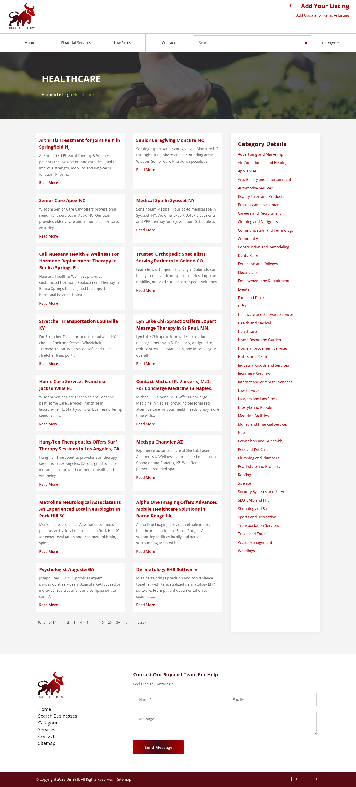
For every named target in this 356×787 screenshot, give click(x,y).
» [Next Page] (132, 622)
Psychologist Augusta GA (66, 569)
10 (102, 622)
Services (46, 730)
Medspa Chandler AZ (159, 442)
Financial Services (76, 42)
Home (30, 42)
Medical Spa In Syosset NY (165, 200)
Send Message (158, 747)
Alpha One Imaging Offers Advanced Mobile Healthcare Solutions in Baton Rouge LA (177, 509)
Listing (63, 94)
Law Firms (122, 42)
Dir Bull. (73, 779)
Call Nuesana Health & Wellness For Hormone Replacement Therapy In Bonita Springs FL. (79, 261)
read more (48, 182)
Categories (331, 42)
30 (118, 622)
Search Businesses (57, 716)
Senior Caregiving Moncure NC (170, 140)
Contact (168, 42)
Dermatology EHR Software (166, 569)
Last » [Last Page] (142, 622)
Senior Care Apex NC (62, 200)
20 (110, 622)
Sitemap (46, 744)
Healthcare (83, 94)
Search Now (297, 42)
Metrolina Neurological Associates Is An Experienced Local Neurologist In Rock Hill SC (80, 509)
